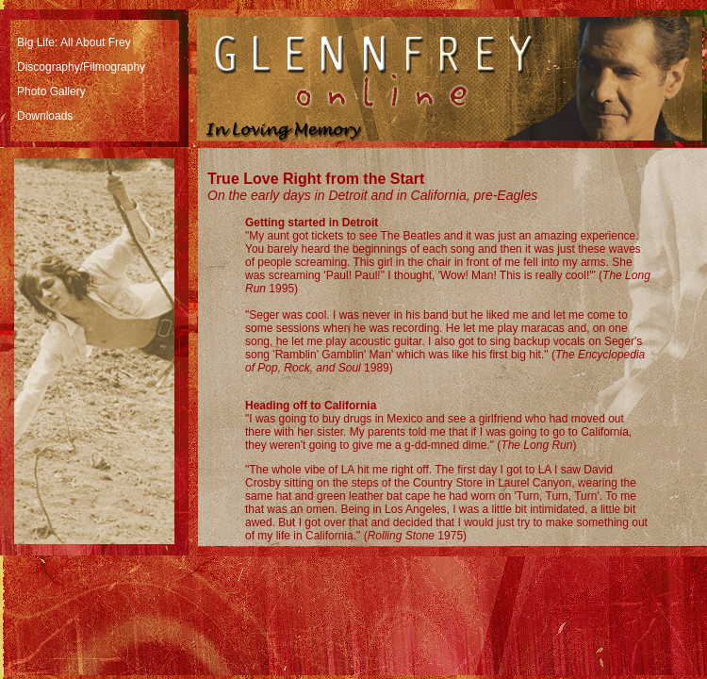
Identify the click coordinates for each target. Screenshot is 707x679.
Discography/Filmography (81, 67)
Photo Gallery (51, 91)
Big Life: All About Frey (74, 42)
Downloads (45, 116)
